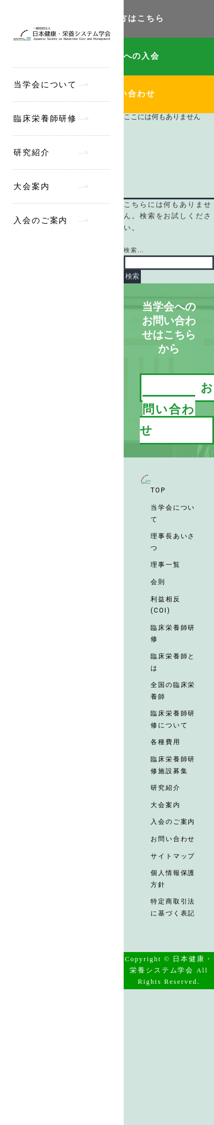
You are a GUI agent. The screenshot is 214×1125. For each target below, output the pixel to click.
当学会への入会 (128, 56)
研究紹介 (31, 152)
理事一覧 (166, 564)
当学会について (45, 84)
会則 (158, 582)
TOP (158, 490)
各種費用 (166, 742)
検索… (134, 250)
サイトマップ (173, 856)
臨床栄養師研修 (45, 118)
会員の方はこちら (128, 18)
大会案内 (31, 186)
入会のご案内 (40, 220)
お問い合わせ (128, 94)
